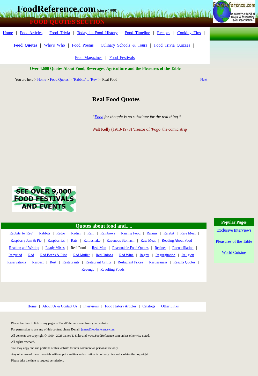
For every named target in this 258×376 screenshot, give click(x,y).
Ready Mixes (55, 248)
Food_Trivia (59, 33)
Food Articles (31, 33)
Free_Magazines (88, 57)
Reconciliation (183, 248)
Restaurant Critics (98, 262)
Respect (37, 262)
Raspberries (56, 240)
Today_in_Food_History (97, 33)
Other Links (170, 306)
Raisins (152, 233)
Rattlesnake (92, 240)
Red (31, 255)
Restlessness (158, 262)
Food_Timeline (137, 33)
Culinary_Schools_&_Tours (124, 45)
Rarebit (169, 233)
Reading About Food (177, 240)
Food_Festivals (122, 57)
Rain (90, 233)
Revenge (88, 269)
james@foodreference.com (98, 329)
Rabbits (44, 233)
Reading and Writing (24, 248)
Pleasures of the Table (234, 241)
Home (8, 33)
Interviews (91, 306)
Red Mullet (81, 255)
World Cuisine (234, 252)
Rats (74, 240)
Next (203, 80)
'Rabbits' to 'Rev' (85, 80)
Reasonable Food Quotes (130, 248)
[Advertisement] (44, 127)
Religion (187, 255)
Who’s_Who (54, 45)
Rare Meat (188, 233)
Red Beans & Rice (53, 255)
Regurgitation (165, 255)
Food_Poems (83, 45)
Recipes (163, 33)
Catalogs (148, 306)
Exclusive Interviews (234, 230)
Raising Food (131, 233)
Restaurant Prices (130, 262)
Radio (60, 233)
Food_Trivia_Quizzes (172, 45)
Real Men (99, 248)
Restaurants (70, 262)
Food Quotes (59, 80)
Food (99, 117)
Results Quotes (184, 262)
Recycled (15, 255)
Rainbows (107, 233)
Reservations (16, 262)
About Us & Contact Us (59, 306)
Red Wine (126, 255)
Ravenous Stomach (121, 240)
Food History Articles (120, 306)
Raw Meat (148, 240)
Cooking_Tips (189, 33)
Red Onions (104, 255)
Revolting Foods (112, 269)
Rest (53, 262)
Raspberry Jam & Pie (26, 240)
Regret (144, 255)
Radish (76, 233)
